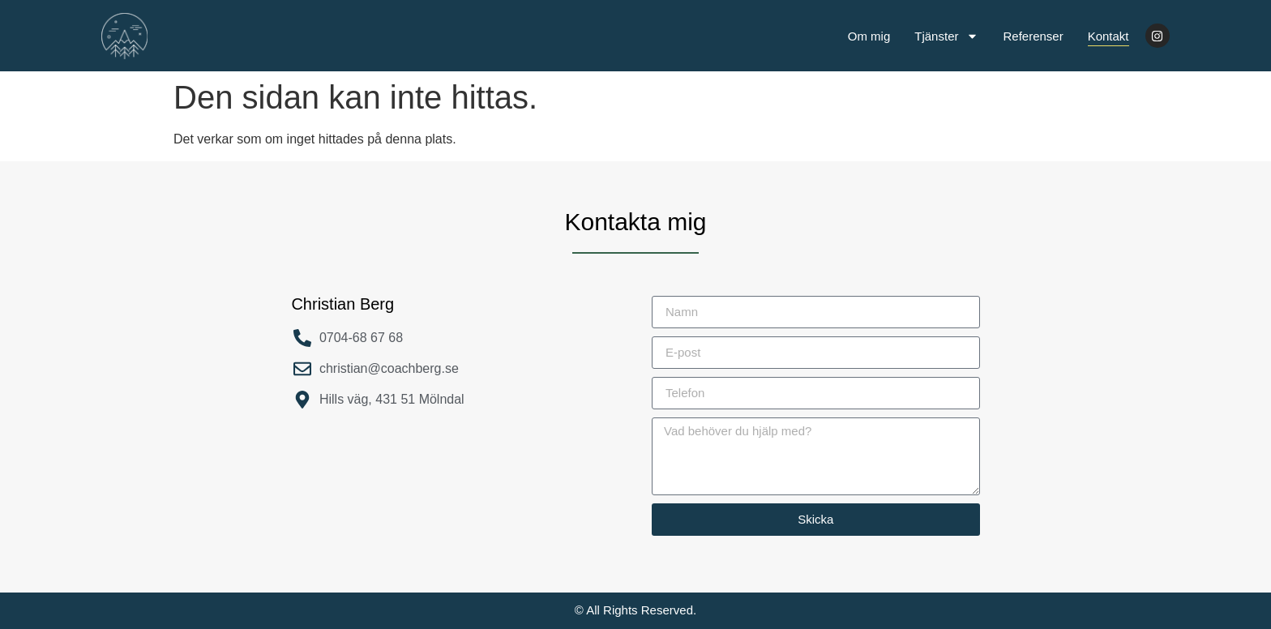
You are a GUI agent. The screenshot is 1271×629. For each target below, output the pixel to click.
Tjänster (946, 36)
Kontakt (1108, 36)
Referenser (1033, 36)
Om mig (869, 36)
